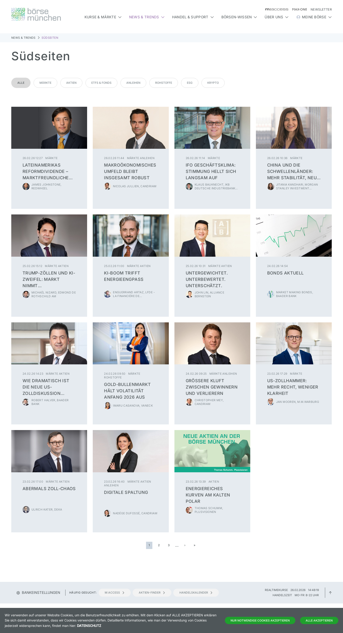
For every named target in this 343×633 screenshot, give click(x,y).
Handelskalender (196, 592)
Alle (20, 82)
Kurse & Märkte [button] (103, 17)
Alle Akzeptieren (319, 620)
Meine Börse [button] (314, 17)
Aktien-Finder (152, 592)
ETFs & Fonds (101, 82)
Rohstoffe (163, 82)
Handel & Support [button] (193, 17)
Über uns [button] (276, 17)
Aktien (71, 82)
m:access (115, 592)
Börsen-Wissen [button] (239, 17)
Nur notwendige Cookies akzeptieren (260, 620)
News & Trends (23, 37)
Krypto (213, 82)
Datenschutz (89, 626)
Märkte (45, 82)
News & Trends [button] (147, 17)
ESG (190, 82)
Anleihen (133, 82)
